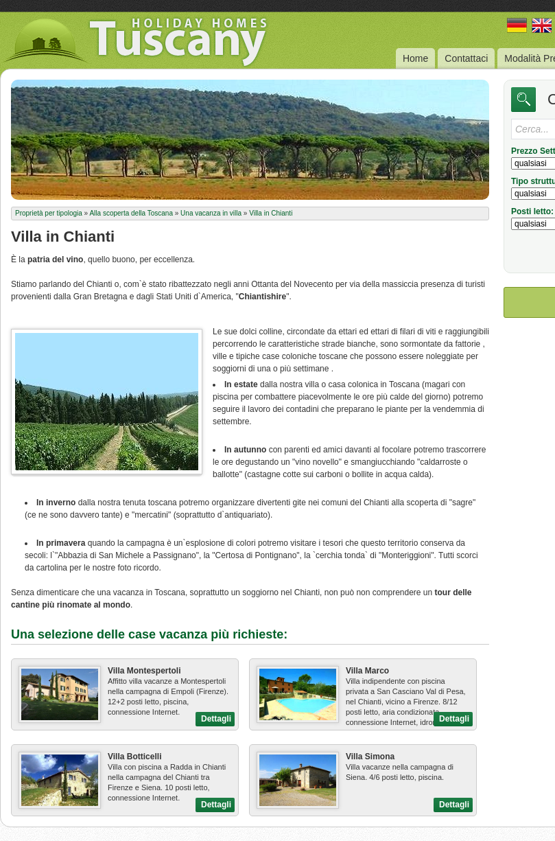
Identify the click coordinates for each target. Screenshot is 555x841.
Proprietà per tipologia (48, 213)
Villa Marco (367, 671)
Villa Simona (370, 756)
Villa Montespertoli (144, 671)
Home (415, 58)
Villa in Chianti (270, 213)
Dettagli (216, 719)
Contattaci (466, 58)
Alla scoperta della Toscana (131, 213)
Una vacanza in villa (210, 213)
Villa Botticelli (134, 756)
